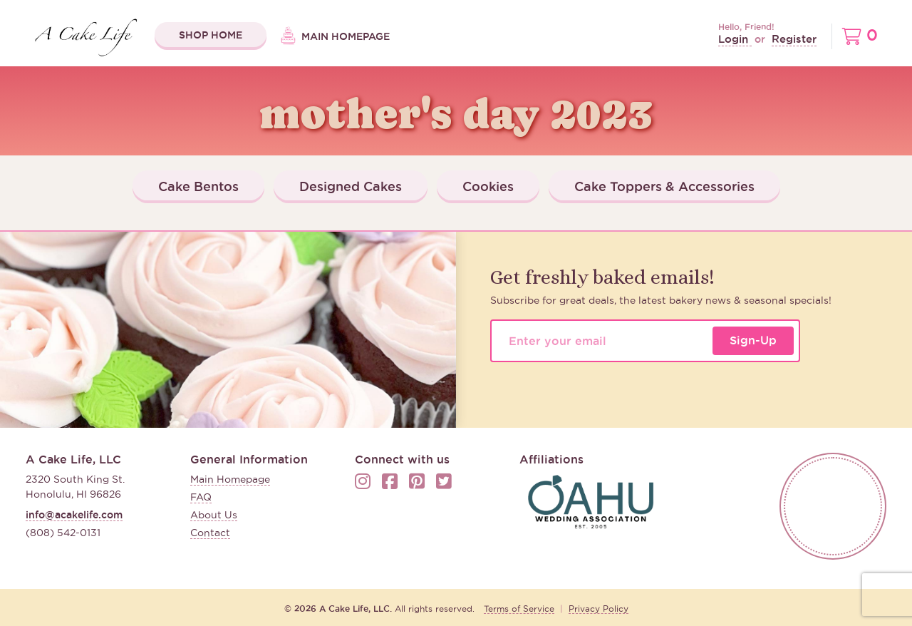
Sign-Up (753, 340)
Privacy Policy (598, 608)
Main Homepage (335, 37)
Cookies (488, 186)
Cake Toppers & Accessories (664, 186)
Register (794, 39)
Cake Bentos (198, 186)
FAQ (201, 497)
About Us (213, 514)
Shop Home (210, 35)
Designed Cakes (350, 186)
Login (735, 39)
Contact (210, 532)
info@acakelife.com (74, 514)
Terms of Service (519, 608)
